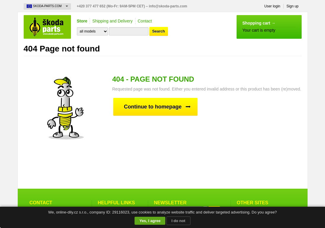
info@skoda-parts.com (168, 6)
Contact (145, 21)
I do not (178, 221)
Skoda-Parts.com (47, 27)
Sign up (293, 6)
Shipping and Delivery (112, 21)
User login (272, 6)
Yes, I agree (150, 221)
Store (82, 21)
